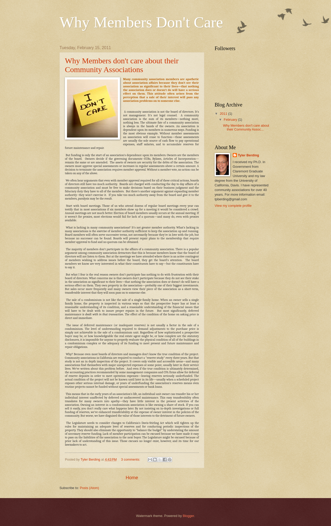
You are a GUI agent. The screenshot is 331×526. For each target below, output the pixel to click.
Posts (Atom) (89, 488)
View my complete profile (233, 206)
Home (132, 477)
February (231, 119)
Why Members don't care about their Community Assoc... (246, 127)
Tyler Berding (248, 155)
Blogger (188, 516)
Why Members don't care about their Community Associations (121, 65)
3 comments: (131, 459)
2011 (224, 114)
